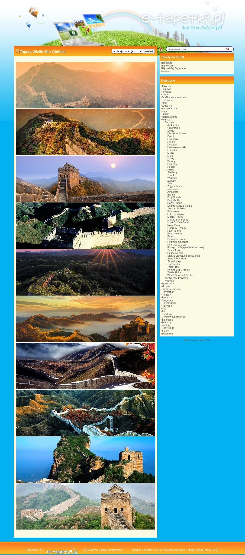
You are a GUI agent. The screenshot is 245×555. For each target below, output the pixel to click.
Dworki (171, 136)
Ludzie (165, 114)
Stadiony (172, 172)
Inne (164, 102)
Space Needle (176, 253)
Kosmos (169, 280)
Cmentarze (174, 127)
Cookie (158, 550)
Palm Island (174, 230)
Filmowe (166, 89)
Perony (172, 161)
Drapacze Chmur (177, 133)
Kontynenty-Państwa (176, 278)
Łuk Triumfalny (176, 214)
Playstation (168, 291)
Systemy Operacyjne (173, 316)
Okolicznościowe (171, 289)
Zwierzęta (167, 333)
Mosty (171, 158)
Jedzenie (167, 105)
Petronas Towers (177, 239)
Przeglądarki (169, 303)
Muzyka (166, 286)
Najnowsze (167, 65)
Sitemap (136, 550)
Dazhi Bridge (175, 203)
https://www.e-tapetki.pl (197, 340)
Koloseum (173, 211)
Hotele (171, 141)
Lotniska (172, 150)
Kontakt (147, 550)
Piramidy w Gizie (177, 244)
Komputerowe (169, 108)
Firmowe (166, 91)
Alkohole (166, 86)
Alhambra (173, 191)
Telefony (166, 322)
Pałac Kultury (175, 233)
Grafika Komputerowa (174, 97)
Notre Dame (174, 225)
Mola (170, 155)
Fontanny (173, 139)
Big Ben (172, 194)
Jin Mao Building (177, 208)
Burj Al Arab (174, 197)
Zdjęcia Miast (175, 186)
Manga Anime (169, 116)
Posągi (171, 166)
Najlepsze (166, 62)
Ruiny (171, 169)
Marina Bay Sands (178, 219)
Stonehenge (174, 261)
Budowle (169, 122)
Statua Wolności (177, 258)
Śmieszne (167, 319)
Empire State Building (180, 205)
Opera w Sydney (177, 228)
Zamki (171, 183)
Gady (165, 94)
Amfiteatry (173, 125)
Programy (167, 300)
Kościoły (172, 144)
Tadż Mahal (174, 264)
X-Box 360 (168, 328)
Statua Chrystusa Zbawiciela (184, 255)
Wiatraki (172, 178)
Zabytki (172, 180)
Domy (171, 130)
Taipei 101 (173, 266)
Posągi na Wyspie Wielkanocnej (186, 247)
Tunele (171, 175)
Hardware (167, 100)
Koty (164, 111)
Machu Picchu (176, 216)
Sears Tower (175, 250)
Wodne (166, 325)
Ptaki (164, 311)
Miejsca (166, 119)
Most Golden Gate (178, 222)
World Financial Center (180, 275)
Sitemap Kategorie (174, 550)
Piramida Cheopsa (178, 241)
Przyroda (167, 305)
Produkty (167, 297)
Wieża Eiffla (174, 272)
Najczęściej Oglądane (173, 68)
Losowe (165, 71)
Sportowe (167, 314)
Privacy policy (195, 550)
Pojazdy (166, 294)
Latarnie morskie (177, 147)
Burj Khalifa (174, 200)
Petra (171, 236)
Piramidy (172, 164)
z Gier (165, 330)
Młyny (171, 152)
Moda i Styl (168, 283)
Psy (164, 308)
